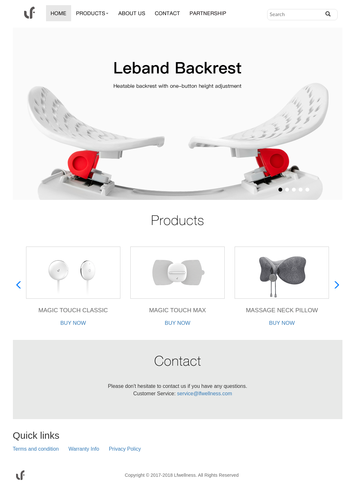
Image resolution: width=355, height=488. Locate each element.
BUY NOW (73, 323)
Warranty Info (84, 449)
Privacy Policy (125, 449)
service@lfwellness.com (204, 394)
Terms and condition (36, 449)
